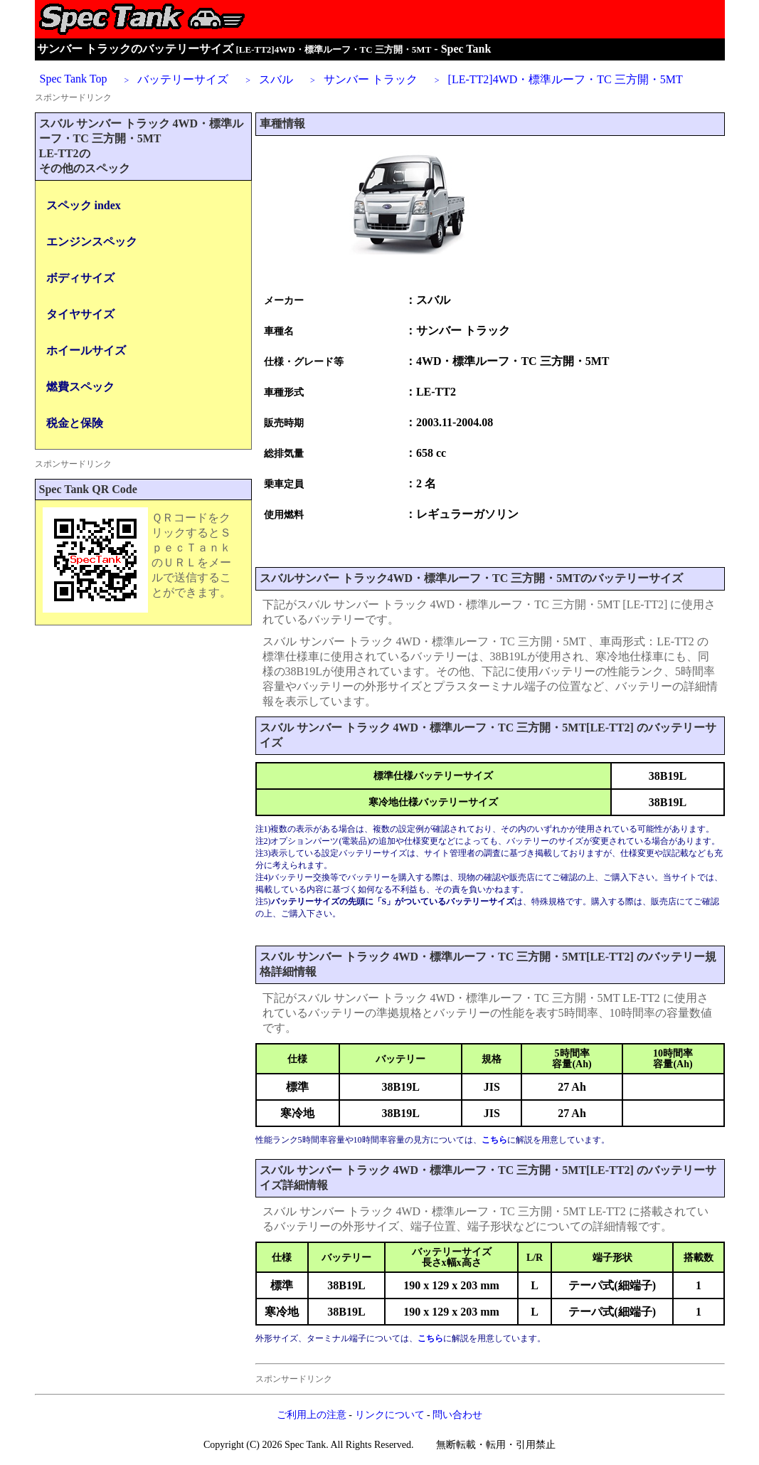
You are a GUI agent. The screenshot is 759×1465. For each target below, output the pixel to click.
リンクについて (390, 1415)
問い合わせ (457, 1415)
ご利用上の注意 (311, 1415)
